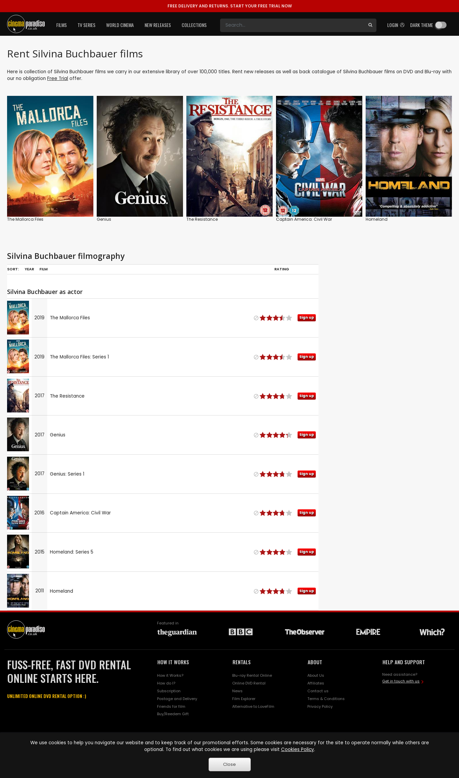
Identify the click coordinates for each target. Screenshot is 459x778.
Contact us (318, 691)
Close (229, 764)
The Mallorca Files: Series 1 (79, 357)
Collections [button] (194, 24)
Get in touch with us (401, 681)
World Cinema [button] (120, 24)
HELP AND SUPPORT (403, 662)
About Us (315, 675)
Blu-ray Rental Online (252, 675)
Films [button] (61, 24)
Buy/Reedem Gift (173, 714)
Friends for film (171, 706)
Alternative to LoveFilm (253, 706)
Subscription (169, 691)
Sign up (306, 317)
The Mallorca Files (25, 219)
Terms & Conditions (326, 698)
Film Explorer (243, 698)
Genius (104, 219)
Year (29, 269)
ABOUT (315, 662)
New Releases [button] (158, 24)
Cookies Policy (297, 749)
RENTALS (242, 662)
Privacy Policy (320, 706)
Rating (281, 269)
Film (43, 269)
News (237, 691)
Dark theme (421, 24)
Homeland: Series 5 (71, 552)
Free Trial (57, 78)
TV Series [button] (86, 24)
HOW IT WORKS (173, 662)
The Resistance (202, 219)
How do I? (166, 683)
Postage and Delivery (177, 698)
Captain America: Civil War (304, 219)
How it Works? (170, 675)
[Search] (292, 25)
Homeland (377, 219)
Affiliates (315, 683)
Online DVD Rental (249, 683)
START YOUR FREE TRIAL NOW (229, 6)
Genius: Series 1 (67, 474)
